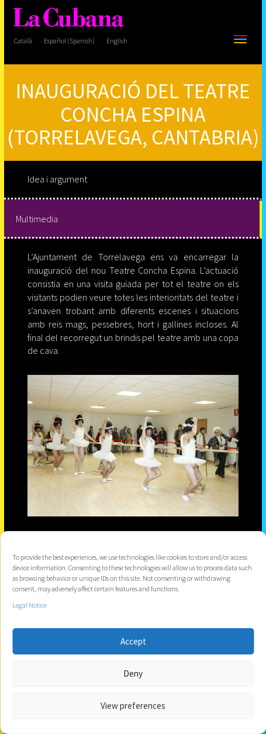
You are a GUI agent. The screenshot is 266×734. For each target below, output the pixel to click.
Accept (133, 641)
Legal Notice (29, 605)
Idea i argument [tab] (57, 179)
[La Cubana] (68, 18)
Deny (133, 673)
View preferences (133, 705)
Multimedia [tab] (37, 219)
